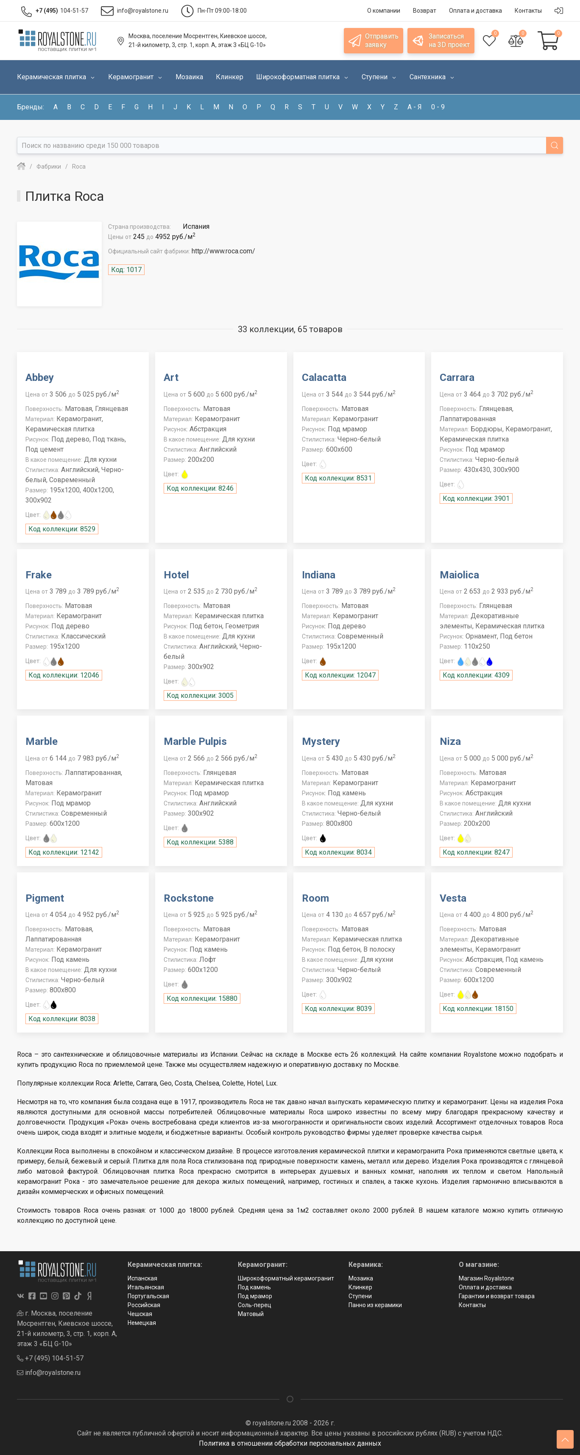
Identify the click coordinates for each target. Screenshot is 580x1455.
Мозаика (361, 1278)
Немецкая (142, 1322)
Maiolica (459, 575)
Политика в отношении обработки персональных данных (290, 1443)
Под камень (254, 1287)
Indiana (318, 575)
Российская (144, 1305)
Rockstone (189, 898)
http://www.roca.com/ (223, 251)
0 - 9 (438, 107)
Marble (41, 741)
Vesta (453, 898)
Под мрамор (255, 1296)
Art (171, 377)
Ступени (360, 1296)
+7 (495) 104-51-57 (50, 1358)
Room (315, 898)
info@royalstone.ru (49, 1373)
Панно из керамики (375, 1305)
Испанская (142, 1278)
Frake (38, 575)
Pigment (44, 898)
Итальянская (146, 1287)
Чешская (140, 1314)
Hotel (176, 575)
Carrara (457, 377)
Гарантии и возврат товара (497, 1296)
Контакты (472, 1305)
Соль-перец (254, 1305)
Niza (450, 741)
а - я (414, 107)
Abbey (39, 377)
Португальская (148, 1296)
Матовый (251, 1314)
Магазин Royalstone (486, 1278)
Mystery (321, 741)
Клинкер (360, 1287)
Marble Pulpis (195, 741)
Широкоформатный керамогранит (286, 1278)
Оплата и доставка (485, 1287)
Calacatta (324, 377)
